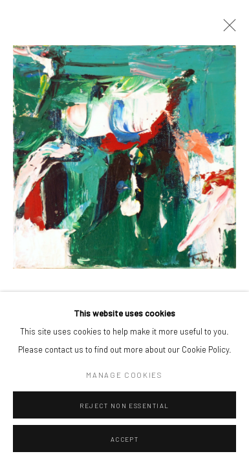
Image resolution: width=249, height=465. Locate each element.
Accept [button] (125, 439)
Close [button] (226, 29)
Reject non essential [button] (124, 405)
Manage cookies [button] (124, 375)
